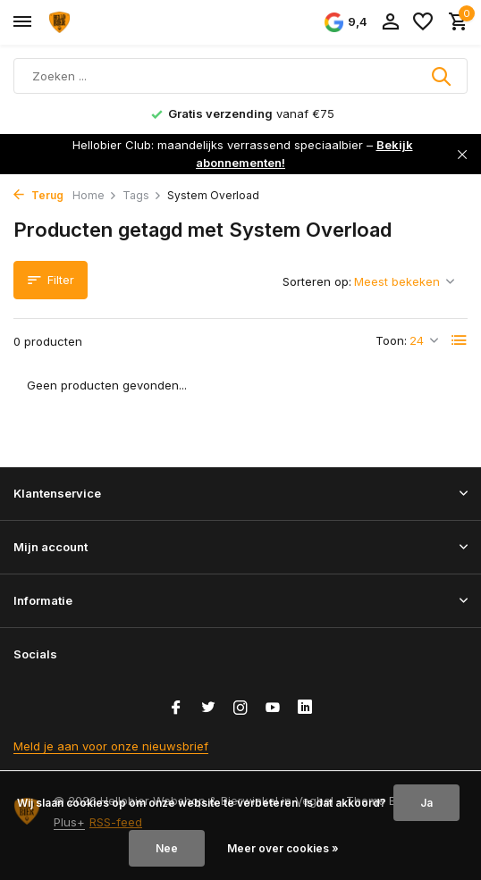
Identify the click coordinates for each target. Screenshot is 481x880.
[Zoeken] (240, 76)
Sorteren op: (317, 281)
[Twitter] (208, 708)
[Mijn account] (390, 22)
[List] (459, 340)
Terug (38, 195)
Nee (167, 848)
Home (94, 195)
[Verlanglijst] (423, 22)
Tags (142, 195)
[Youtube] (273, 708)
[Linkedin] (305, 708)
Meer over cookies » (283, 848)
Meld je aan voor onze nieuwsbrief (110, 746)
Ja (426, 802)
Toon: (391, 340)
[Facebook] (176, 708)
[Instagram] (240, 708)
